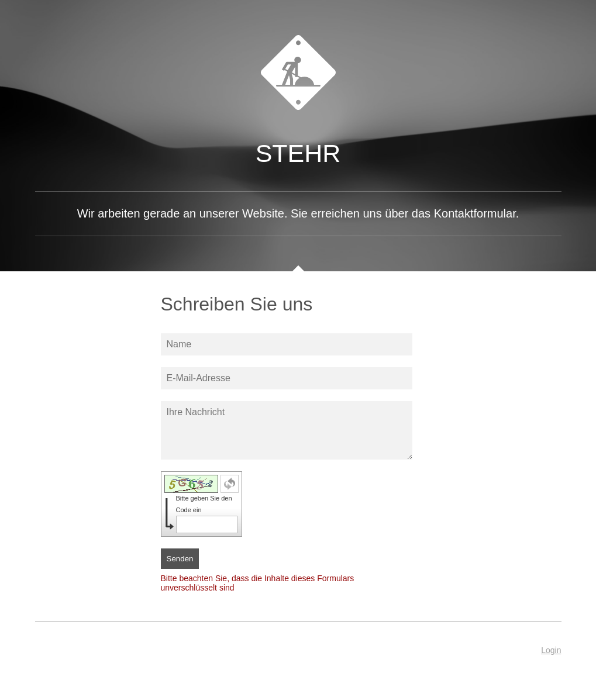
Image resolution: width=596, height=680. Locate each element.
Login (551, 650)
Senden (180, 558)
